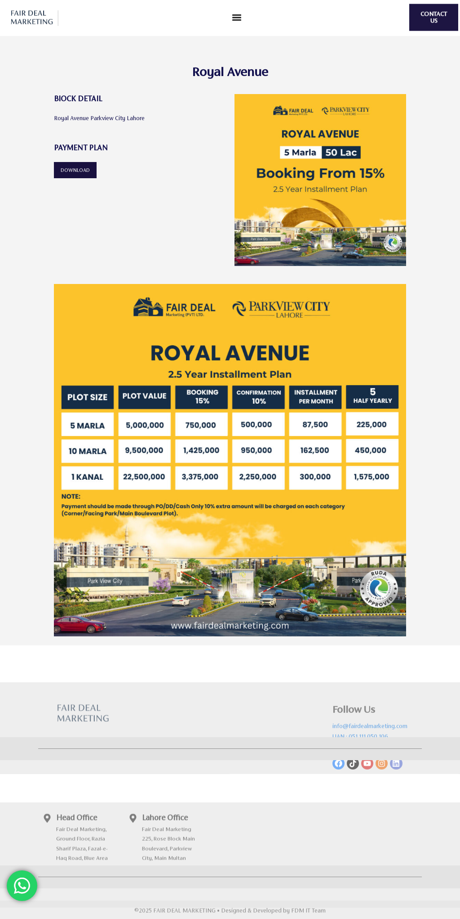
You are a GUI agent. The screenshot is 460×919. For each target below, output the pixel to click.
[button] (237, 15)
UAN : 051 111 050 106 (360, 764)
